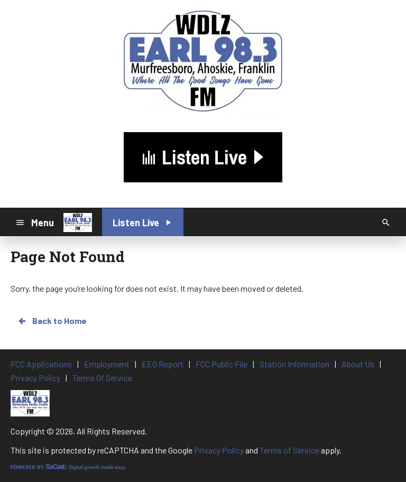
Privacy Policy (219, 450)
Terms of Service (289, 450)
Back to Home (52, 321)
